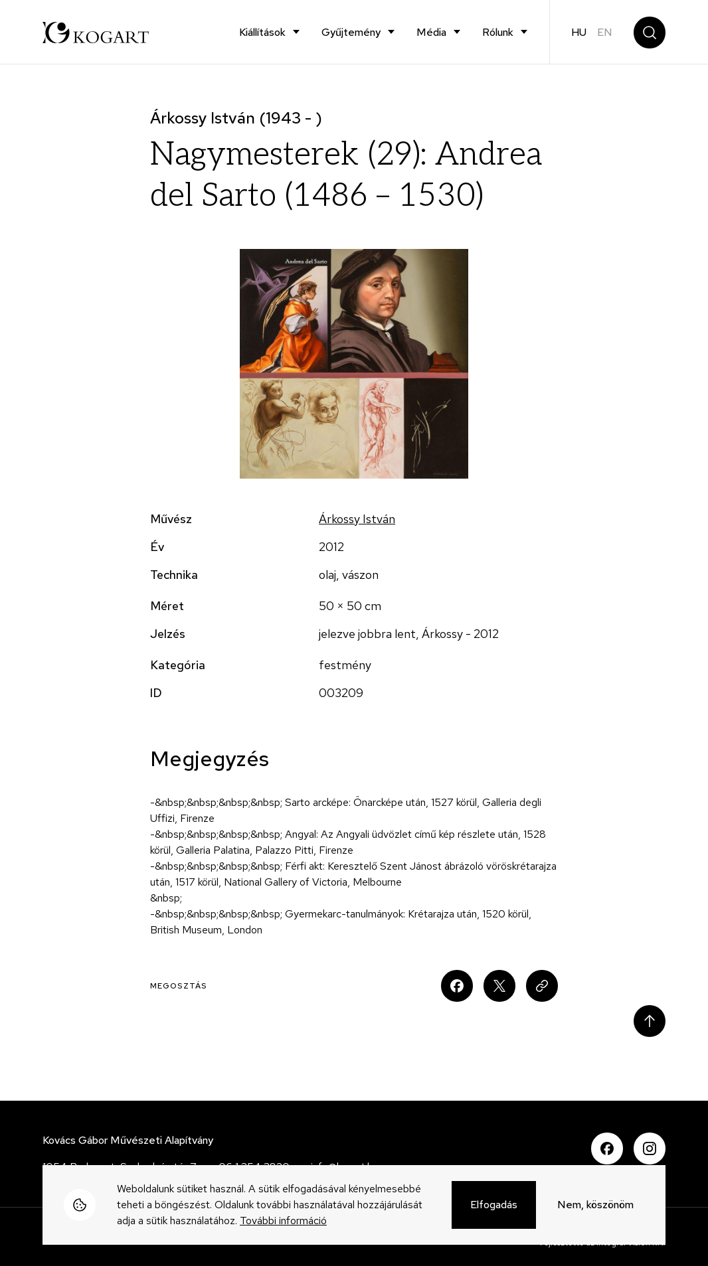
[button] (354, 364)
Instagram (649, 1148)
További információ (283, 1222)
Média (431, 32)
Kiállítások (262, 32)
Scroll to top (649, 1021)
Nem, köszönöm (595, 1207)
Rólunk (497, 32)
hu (578, 32)
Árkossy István (357, 518)
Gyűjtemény (351, 32)
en (604, 32)
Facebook (607, 1148)
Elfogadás (493, 1207)
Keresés (649, 32)
